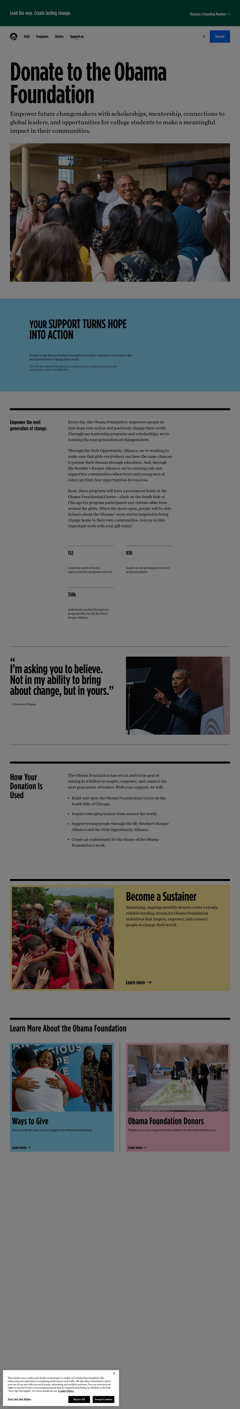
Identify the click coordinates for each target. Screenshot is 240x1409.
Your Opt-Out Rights (19, 1399)
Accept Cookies (103, 1399)
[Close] (114, 1373)
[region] (61, 1388)
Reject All (79, 1399)
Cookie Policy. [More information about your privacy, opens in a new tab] (66, 1391)
